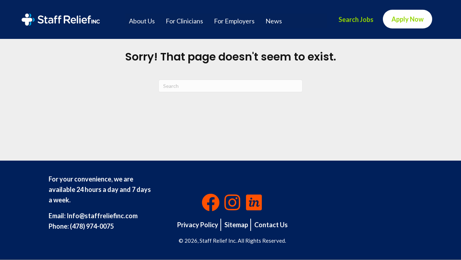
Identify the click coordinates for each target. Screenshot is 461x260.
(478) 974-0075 (92, 226)
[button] (210, 202)
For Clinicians (184, 21)
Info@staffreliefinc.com (102, 216)
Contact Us (271, 225)
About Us (142, 21)
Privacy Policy (197, 225)
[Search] (230, 86)
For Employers (234, 21)
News (273, 21)
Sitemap (236, 225)
